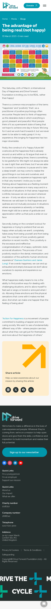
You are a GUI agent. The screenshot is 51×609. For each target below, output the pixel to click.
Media (14, 19)
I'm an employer (9, 477)
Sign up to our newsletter (24, 452)
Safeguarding (8, 555)
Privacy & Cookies (10, 550)
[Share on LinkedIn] (8, 390)
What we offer (8, 497)
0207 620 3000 (9, 526)
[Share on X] (15, 390)
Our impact (7, 494)
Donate (30, 5)
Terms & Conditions (32, 550)
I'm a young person (11, 474)
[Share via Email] (31, 390)
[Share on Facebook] (23, 390)
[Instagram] (10, 463)
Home (5, 19)
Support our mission (11, 481)
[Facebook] (4, 463)
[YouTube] (20, 463)
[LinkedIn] (15, 463)
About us (6, 491)
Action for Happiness (13, 318)
